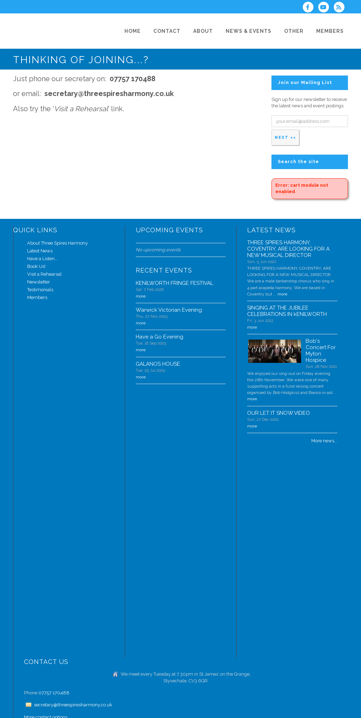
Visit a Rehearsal (44, 274)
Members (37, 297)
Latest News (40, 250)
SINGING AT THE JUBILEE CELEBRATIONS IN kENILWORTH (287, 311)
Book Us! (36, 266)
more (141, 296)
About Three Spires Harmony (57, 243)
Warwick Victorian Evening (169, 310)
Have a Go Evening (159, 337)
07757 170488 (53, 692)
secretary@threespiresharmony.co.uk (73, 704)
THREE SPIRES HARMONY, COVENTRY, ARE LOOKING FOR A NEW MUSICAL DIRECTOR (288, 248)
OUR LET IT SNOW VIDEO (278, 413)
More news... (324, 440)
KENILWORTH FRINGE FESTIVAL (174, 283)
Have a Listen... (42, 258)
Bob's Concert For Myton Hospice (321, 350)
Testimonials (40, 289)
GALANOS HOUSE (158, 364)
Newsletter (38, 282)
